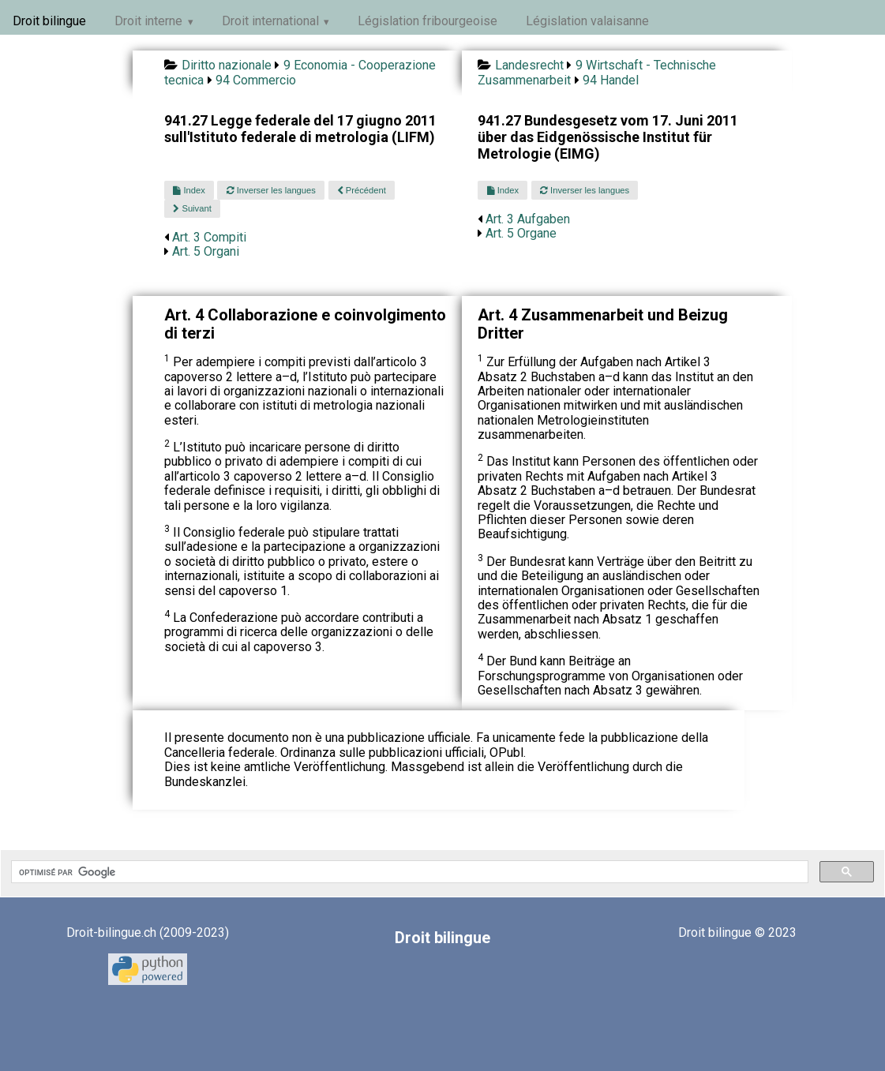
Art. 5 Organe (521, 233)
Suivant (192, 208)
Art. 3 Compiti (209, 237)
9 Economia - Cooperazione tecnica (299, 72)
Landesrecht (529, 65)
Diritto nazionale (227, 65)
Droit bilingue (49, 20)
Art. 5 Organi (205, 251)
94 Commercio (256, 80)
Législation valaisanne (587, 20)
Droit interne (148, 20)
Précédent (361, 190)
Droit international (270, 20)
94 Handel (611, 80)
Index (188, 190)
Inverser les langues (271, 190)
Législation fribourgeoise (427, 20)
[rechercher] (408, 872)
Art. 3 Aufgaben (528, 219)
